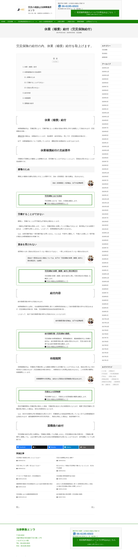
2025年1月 (105, 109)
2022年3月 (105, 188)
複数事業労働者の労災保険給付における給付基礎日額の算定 (34, 484)
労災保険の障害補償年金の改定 (65, 476)
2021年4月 (105, 229)
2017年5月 (105, 345)
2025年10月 (105, 75)
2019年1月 (105, 270)
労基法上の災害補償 (52, 392)
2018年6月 (105, 296)
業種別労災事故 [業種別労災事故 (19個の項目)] (107, 382)
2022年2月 (105, 191)
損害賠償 (104, 57)
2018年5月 (105, 300)
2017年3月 (105, 352)
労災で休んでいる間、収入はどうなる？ (28, 465)
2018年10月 (105, 281)
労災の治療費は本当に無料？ (65, 458)
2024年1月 (105, 143)
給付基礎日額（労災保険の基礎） (58, 334)
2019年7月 (105, 248)
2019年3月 (105, 263)
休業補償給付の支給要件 (32, 72)
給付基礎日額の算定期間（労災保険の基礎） (69, 494)
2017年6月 (105, 341)
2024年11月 (105, 116)
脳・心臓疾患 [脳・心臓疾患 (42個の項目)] (106, 384)
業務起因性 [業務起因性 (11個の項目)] (105, 379)
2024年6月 (105, 131)
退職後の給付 (28, 103)
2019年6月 (105, 251)
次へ (92, 507)
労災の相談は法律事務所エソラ (57, 203)
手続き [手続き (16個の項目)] (104, 376)
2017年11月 (105, 322)
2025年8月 (105, 83)
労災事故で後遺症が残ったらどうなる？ (28, 458)
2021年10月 (105, 206)
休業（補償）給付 (30, 67)
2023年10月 (105, 150)
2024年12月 (105, 113)
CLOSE (55, 61)
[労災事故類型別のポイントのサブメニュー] (36, 21)
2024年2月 (105, 139)
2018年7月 (105, 293)
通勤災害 (21, 136)
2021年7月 (105, 218)
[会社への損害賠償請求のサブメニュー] (54, 21)
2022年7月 (105, 180)
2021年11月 (105, 203)
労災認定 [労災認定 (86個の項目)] (105, 373)
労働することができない (34, 82)
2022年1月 (105, 195)
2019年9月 (105, 240)
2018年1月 (105, 315)
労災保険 (79, 32)
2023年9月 (105, 154)
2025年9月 (105, 79)
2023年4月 (105, 169)
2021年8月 (105, 214)
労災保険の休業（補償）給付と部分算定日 (61, 271)
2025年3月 (105, 101)
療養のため (29, 77)
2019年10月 (105, 236)
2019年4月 (105, 259)
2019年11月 (105, 233)
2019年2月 (105, 266)
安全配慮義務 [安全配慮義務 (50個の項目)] (115, 373)
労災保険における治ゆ (53, 196)
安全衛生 (104, 53)
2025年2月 (105, 105)
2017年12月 (105, 319)
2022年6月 (105, 184)
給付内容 (27, 93)
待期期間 (27, 98)
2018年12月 (105, 274)
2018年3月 (105, 308)
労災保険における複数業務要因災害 (27, 494)
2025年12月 (105, 68)
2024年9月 (105, 120)
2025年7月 (105, 86)
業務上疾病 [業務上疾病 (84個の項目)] (112, 376)
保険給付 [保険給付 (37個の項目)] (112, 371)
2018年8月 (105, 289)
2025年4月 (105, 98)
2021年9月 (105, 210)
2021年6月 (105, 221)
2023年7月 (105, 161)
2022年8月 (105, 176)
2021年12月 (105, 199)
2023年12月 (105, 146)
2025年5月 (105, 94)
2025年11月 (105, 71)
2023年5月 (105, 165)
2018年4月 (105, 304)
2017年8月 (105, 334)
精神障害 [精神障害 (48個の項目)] (117, 382)
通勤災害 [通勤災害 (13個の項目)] (116, 384)
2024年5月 (105, 135)
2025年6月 (105, 90)
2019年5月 (105, 255)
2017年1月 (105, 360)
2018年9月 (105, 285)
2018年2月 (105, 311)
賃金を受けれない (31, 88)
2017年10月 (105, 326)
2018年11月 (105, 278)
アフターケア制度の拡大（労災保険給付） (29, 476)
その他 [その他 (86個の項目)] (104, 371)
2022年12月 (105, 173)
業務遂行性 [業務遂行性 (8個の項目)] (115, 379)
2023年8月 (105, 158)
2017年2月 (105, 356)
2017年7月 (105, 337)
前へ (17, 507)
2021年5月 (105, 225)
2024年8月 (105, 124)
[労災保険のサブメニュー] (15, 21)
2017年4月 (105, 349)
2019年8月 (105, 244)
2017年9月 (105, 330)
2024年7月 (105, 128)
